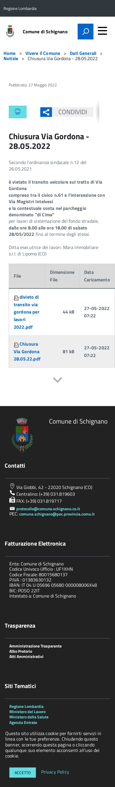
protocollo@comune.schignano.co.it (48, 509)
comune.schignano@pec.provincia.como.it (57, 514)
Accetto (23, 772)
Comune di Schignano (45, 31)
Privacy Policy (55, 772)
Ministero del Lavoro (27, 711)
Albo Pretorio (20, 651)
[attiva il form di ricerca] (85, 31)
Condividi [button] (69, 112)
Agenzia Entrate (23, 722)
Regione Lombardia (26, 706)
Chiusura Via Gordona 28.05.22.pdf (27, 351)
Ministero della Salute (28, 717)
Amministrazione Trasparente (35, 646)
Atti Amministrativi (26, 656)
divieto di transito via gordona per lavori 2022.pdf (26, 311)
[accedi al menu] (102, 30)
